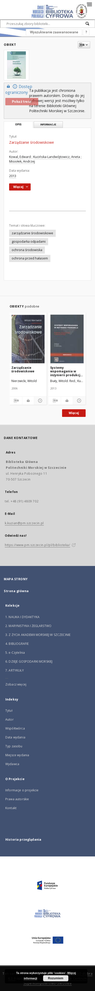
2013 (12, 176)
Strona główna (16, 591)
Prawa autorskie (17, 799)
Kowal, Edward (20, 157)
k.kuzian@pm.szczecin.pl (24, 523)
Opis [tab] (18, 124)
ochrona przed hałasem (30, 258)
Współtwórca (15, 728)
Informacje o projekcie (22, 790)
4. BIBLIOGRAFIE (17, 644)
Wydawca (12, 764)
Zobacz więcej (15, 684)
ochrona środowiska (27, 250)
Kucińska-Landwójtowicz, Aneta (56, 157)
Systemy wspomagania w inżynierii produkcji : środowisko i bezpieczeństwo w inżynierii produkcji (66, 371)
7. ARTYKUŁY (14, 670)
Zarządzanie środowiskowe (22, 369)
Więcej (74, 413)
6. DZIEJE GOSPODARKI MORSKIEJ (28, 661)
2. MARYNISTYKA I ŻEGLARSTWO (28, 626)
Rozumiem (55, 978)
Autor (9, 719)
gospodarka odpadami (29, 241)
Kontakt (10, 808)
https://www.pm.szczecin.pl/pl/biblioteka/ (37, 545)
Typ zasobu (14, 746)
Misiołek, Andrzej (22, 161)
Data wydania (15, 737)
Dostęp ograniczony (18, 89)
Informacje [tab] (48, 124)
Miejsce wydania (17, 755)
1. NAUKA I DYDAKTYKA (22, 617)
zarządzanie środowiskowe (32, 233)
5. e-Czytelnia (15, 652)
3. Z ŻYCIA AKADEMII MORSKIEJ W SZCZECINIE (37, 635)
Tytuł (8, 710)
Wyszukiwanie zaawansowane (54, 32)
